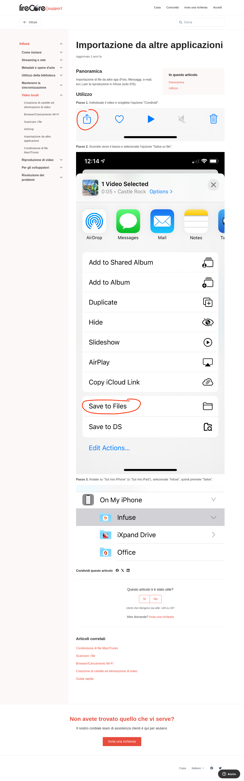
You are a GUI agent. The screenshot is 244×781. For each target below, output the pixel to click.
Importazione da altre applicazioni (37, 138)
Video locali (30, 95)
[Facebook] (117, 570)
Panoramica (176, 82)
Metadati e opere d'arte (38, 67)
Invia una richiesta (195, 7)
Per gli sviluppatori (35, 167)
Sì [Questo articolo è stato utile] (144, 599)
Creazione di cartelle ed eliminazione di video (106, 671)
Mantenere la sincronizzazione (34, 85)
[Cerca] (200, 22)
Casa (157, 7)
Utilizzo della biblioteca (38, 75)
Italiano (198, 768)
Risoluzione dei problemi (33, 177)
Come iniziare (32, 52)
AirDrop (29, 129)
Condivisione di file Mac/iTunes (97, 648)
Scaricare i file (85, 655)
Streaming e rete (34, 60)
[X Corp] (122, 570)
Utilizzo (173, 88)
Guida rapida (85, 678)
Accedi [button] (217, 7)
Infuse (24, 44)
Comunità (172, 7)
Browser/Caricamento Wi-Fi (94, 663)
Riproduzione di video (38, 160)
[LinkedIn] (128, 570)
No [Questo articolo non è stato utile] (155, 599)
